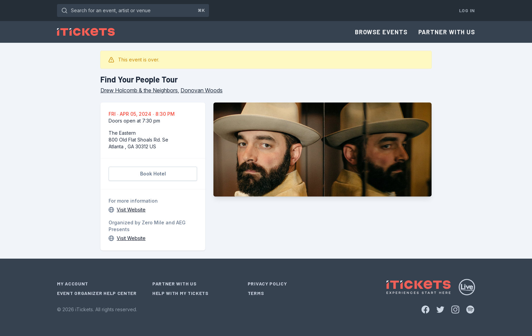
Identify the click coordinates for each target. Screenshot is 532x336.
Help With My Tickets (180, 293)
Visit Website (131, 209)
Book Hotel (153, 173)
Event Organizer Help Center (97, 293)
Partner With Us (446, 32)
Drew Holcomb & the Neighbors (139, 90)
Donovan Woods (201, 90)
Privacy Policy (267, 283)
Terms (256, 293)
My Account (72, 283)
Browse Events (381, 32)
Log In (467, 10)
